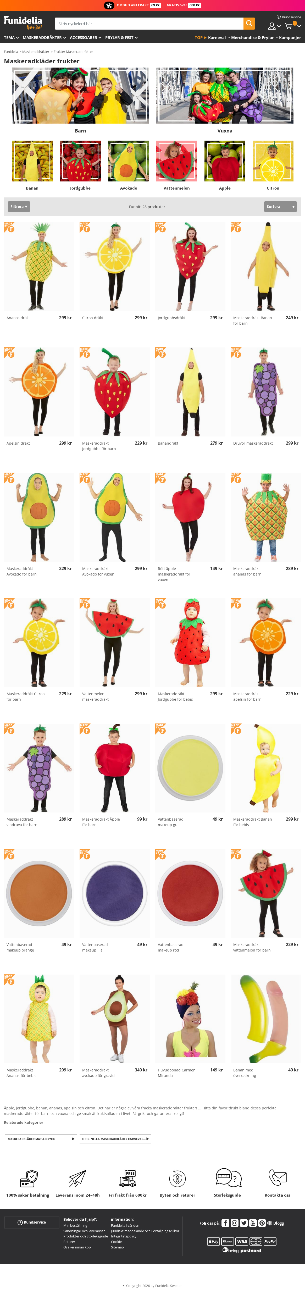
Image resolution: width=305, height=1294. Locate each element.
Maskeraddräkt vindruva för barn (22, 822)
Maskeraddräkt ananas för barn (247, 571)
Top (199, 37)
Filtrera (17, 206)
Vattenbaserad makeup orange (20, 947)
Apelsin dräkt (18, 443)
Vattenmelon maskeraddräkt (95, 696)
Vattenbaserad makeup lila (95, 947)
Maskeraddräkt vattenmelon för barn (252, 947)
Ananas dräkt (18, 317)
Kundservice (32, 1223)
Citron (273, 188)
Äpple (225, 188)
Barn (80, 131)
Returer (69, 1242)
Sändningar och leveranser (84, 1231)
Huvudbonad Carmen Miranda (177, 1073)
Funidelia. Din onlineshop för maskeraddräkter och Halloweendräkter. (23, 23)
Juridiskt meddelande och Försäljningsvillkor (145, 1231)
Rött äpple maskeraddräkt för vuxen (174, 574)
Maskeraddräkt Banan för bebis (252, 822)
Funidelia (11, 51)
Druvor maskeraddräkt (253, 443)
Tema (9, 37)
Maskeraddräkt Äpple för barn (101, 822)
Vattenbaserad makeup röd (171, 947)
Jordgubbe (80, 188)
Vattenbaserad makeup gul (171, 822)
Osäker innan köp (77, 1247)
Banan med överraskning (244, 1073)
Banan (32, 188)
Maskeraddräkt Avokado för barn (22, 571)
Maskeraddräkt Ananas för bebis (21, 1073)
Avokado (128, 188)
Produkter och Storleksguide (85, 1236)
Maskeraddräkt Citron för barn (26, 696)
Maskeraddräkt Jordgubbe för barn (99, 446)
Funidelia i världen (125, 1226)
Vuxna (225, 131)
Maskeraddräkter (42, 37)
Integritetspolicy (123, 1236)
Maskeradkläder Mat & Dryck (32, 1139)
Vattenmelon (177, 188)
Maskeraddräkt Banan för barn (252, 320)
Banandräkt (168, 443)
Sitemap (117, 1247)
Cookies (117, 1242)
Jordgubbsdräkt (171, 317)
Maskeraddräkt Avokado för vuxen (98, 571)
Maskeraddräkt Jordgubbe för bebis (175, 696)
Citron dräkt (92, 317)
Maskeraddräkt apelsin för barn (247, 696)
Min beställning (75, 1226)
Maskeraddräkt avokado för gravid (98, 1073)
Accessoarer (83, 37)
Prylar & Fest (119, 37)
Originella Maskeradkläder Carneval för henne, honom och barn (117, 1139)
